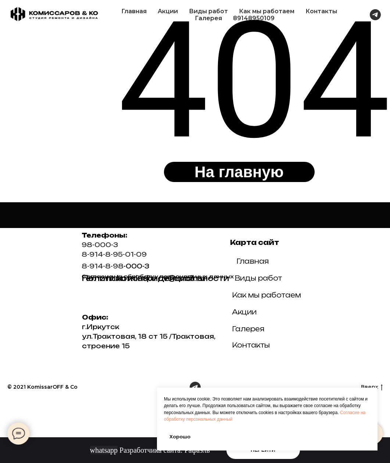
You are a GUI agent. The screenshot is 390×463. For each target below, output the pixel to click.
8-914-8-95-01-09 (114, 254)
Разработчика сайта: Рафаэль (150, 450)
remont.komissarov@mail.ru (143, 278)
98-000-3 (100, 245)
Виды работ (208, 11)
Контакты (321, 11)
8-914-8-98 (103, 266)
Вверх (372, 387)
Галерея (208, 18)
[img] (358, 281)
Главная (134, 11)
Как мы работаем (266, 11)
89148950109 (254, 18)
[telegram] (375, 14)
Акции (168, 11)
